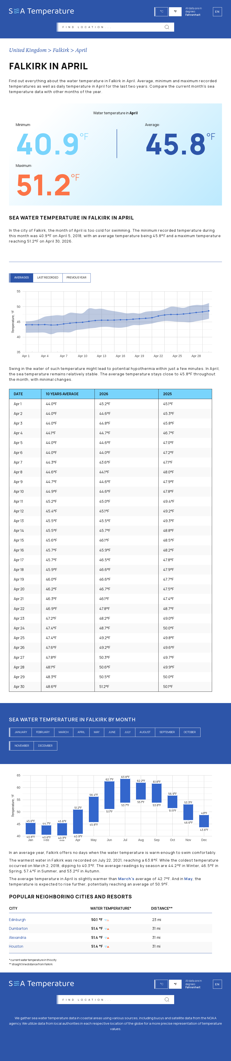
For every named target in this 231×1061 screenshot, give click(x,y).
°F (175, 11)
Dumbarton (18, 929)
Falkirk (61, 51)
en (217, 983)
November (22, 746)
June (112, 733)
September (167, 733)
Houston (16, 946)
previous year (78, 278)
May (96, 733)
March (64, 733)
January (21, 733)
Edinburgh (17, 920)
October (190, 733)
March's (126, 879)
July (128, 733)
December (45, 746)
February (43, 733)
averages (22, 278)
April (81, 51)
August (145, 733)
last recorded (49, 278)
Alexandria (17, 938)
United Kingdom (28, 51)
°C (162, 11)
